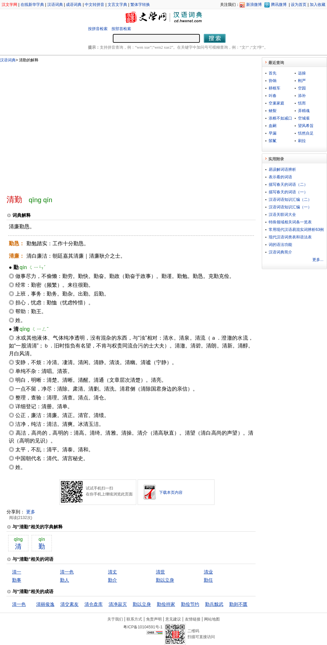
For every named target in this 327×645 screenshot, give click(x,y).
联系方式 (134, 619)
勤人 (64, 580)
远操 (302, 73)
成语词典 (74, 4)
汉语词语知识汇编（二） (290, 199)
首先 (272, 73)
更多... (317, 259)
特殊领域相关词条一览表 (290, 222)
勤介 (112, 580)
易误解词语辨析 (282, 169)
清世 (160, 571)
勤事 (16, 580)
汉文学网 (9, 4)
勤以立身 (165, 580)
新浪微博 (254, 4)
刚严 (302, 80)
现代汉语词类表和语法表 (290, 237)
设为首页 (298, 4)
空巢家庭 (276, 103)
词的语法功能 (280, 244)
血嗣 (272, 125)
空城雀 (304, 118)
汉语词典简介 (280, 252)
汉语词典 (55, 4)
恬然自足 (306, 133)
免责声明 (154, 619)
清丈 (112, 571)
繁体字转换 (140, 4)
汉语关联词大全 (282, 214)
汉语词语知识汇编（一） (290, 207)
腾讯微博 (279, 4)
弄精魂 (304, 110)
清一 (16, 571)
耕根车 (274, 88)
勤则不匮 (238, 604)
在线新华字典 (32, 4)
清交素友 (69, 604)
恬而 (302, 103)
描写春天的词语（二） (288, 184)
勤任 (208, 580)
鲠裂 (272, 110)
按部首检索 (121, 28)
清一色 (67, 571)
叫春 (272, 95)
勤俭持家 (166, 604)
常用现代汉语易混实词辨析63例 (296, 229)
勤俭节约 (190, 604)
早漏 (272, 133)
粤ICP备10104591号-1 (142, 627)
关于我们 (115, 619)
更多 (30, 511)
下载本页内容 (171, 492)
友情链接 (193, 619)
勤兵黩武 (214, 604)
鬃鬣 (272, 140)
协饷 (272, 80)
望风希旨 (306, 125)
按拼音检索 (98, 28)
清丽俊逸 (45, 604)
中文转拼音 (94, 4)
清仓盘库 (93, 604)
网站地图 (212, 619)
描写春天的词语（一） (288, 192)
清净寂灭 (118, 604)
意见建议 (173, 619)
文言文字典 (117, 4)
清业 (208, 571)
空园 (302, 88)
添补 (302, 95)
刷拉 (302, 140)
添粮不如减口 (280, 118)
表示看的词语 (280, 177)
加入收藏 (317, 4)
